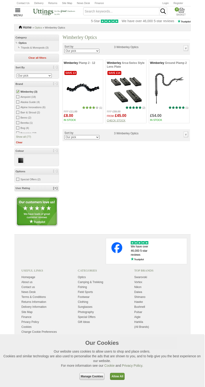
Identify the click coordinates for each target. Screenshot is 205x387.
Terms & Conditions (33, 297)
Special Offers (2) (30, 179)
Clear (19, 142)
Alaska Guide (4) (30, 102)
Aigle (137, 317)
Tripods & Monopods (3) (35, 47)
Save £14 (114, 72)
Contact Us (23, 3)
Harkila (138, 322)
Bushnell (139, 307)
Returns (52, 3)
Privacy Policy (132, 365)
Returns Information (33, 302)
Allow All (117, 376)
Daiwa (138, 292)
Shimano (139, 297)
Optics (38, 27)
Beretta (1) (26, 122)
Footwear (84, 297)
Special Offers (86, 317)
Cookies (26, 327)
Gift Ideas (84, 322)
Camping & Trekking (90, 282)
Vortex (138, 282)
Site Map (67, 3)
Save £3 (70, 72)
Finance (99, 3)
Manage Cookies (92, 376)
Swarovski (140, 277)
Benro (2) (25, 117)
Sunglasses (85, 307)
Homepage (28, 277)
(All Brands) (141, 327)
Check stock (116, 120)
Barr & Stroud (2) (30, 112)
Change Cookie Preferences (39, 331)
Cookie (109, 365)
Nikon (138, 287)
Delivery (38, 3)
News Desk (83, 3)
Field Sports (85, 292)
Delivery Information (34, 307)
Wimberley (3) (28, 91)
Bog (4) (24, 128)
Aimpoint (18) (28, 96)
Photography (86, 312)
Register (178, 3)
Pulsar (138, 312)
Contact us (28, 287)
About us (26, 282)
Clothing (83, 302)
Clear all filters (37, 57)
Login (165, 3)
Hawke (138, 302)
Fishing (82, 287)
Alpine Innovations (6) (32, 107)
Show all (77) (23, 136)
